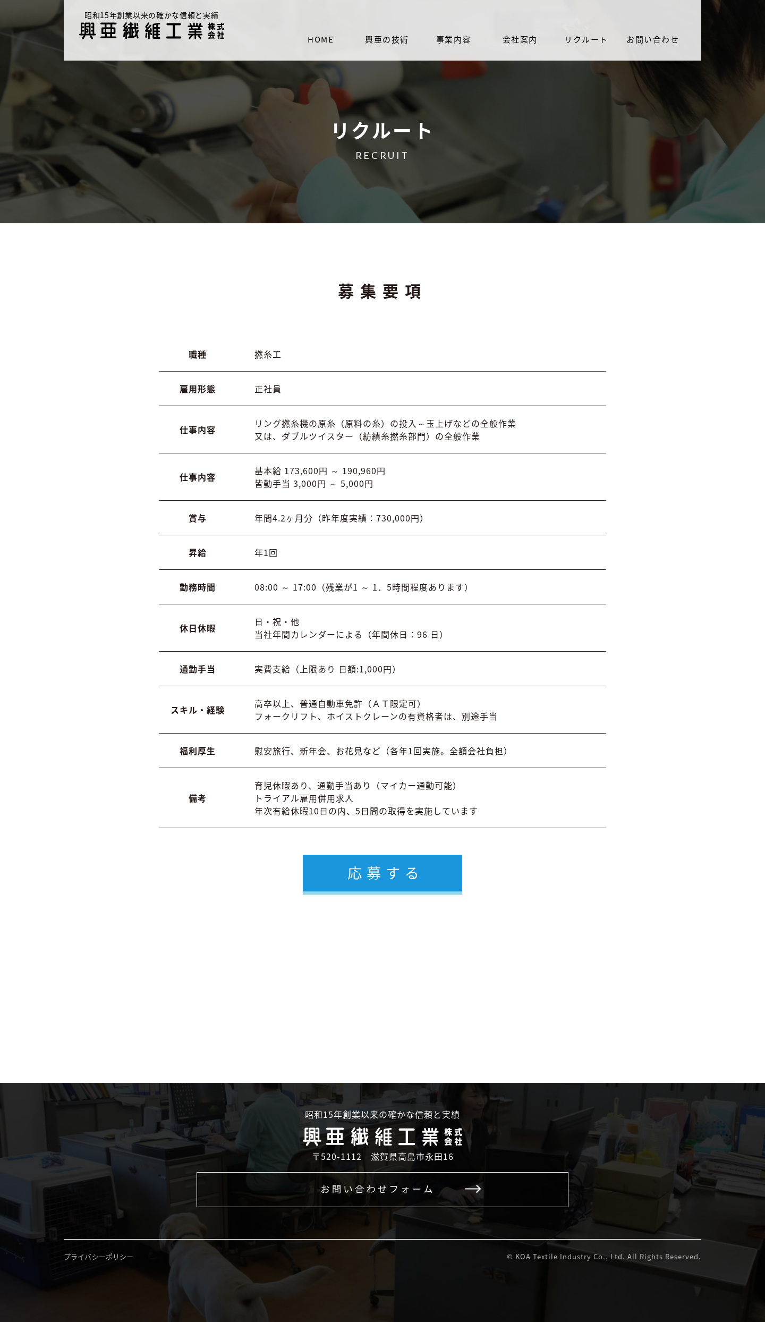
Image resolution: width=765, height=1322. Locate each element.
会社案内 (520, 39)
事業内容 (453, 39)
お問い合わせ (652, 39)
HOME (321, 39)
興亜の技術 (387, 39)
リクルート (586, 39)
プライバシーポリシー (98, 1256)
